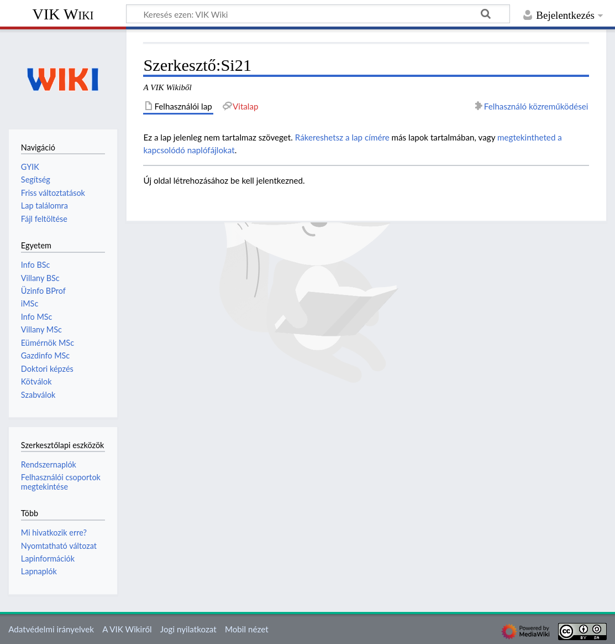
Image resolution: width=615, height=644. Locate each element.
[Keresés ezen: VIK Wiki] (318, 14)
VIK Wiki (63, 14)
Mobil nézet (247, 629)
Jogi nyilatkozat (188, 629)
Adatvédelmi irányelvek (51, 629)
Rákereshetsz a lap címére (342, 137)
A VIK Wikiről (126, 629)
